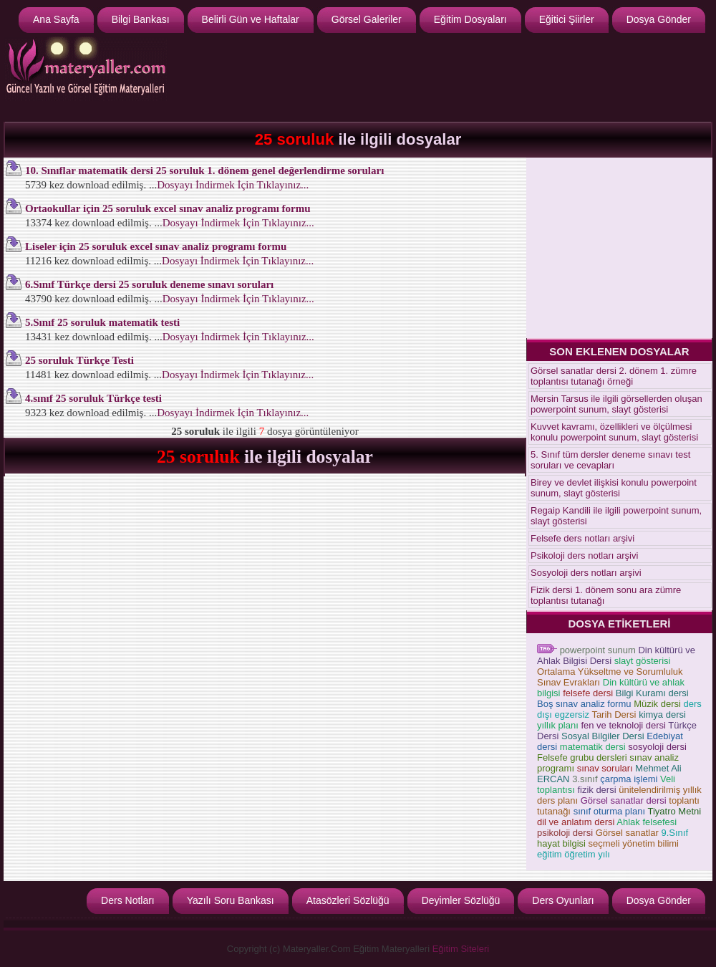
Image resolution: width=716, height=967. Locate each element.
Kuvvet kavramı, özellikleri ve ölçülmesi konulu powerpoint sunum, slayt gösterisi (614, 432)
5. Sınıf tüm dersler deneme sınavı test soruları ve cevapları (610, 460)
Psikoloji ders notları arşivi (584, 555)
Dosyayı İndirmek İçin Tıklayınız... (233, 185)
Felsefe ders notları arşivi (582, 538)
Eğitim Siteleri (460, 948)
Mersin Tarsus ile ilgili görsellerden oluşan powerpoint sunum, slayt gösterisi (616, 404)
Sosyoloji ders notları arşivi (586, 572)
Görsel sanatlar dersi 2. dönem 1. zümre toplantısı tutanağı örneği (614, 376)
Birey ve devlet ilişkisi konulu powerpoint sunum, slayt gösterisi (614, 488)
